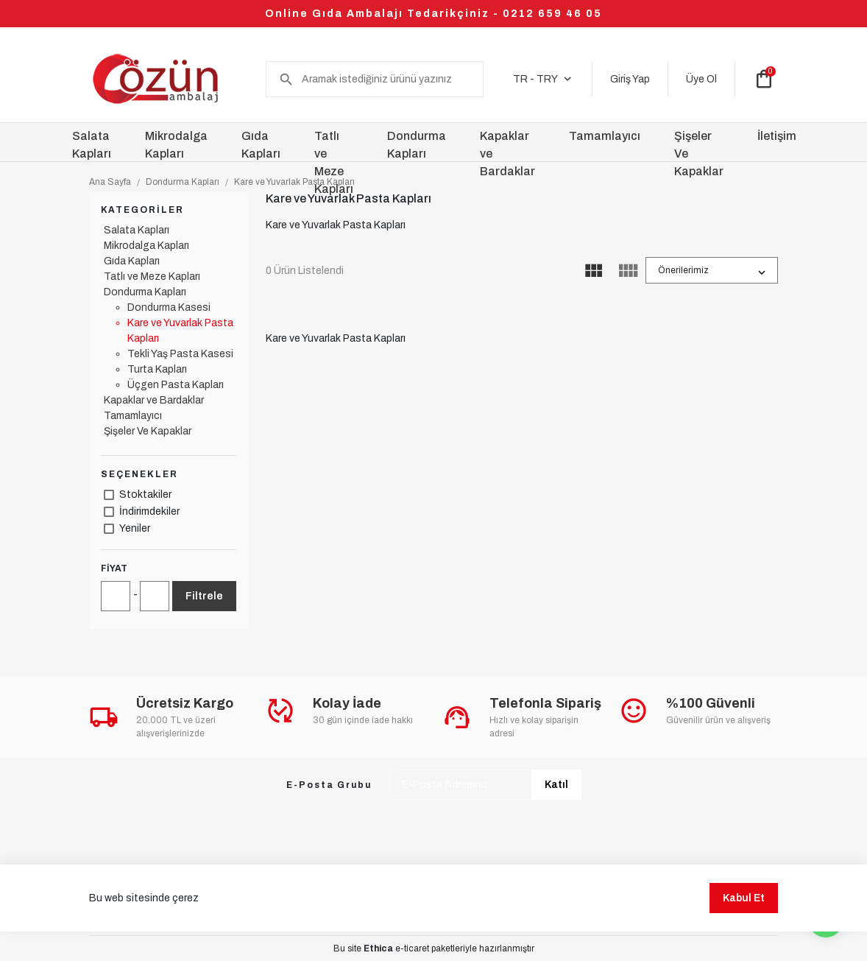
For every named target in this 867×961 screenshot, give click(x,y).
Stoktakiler (145, 494)
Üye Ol (701, 79)
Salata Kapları (136, 230)
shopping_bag (764, 79)
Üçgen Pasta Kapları (175, 384)
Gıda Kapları (132, 261)
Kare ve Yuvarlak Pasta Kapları (294, 182)
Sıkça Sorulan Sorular (134, 892)
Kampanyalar (233, 892)
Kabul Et (744, 944)
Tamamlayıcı (133, 415)
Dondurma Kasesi (168, 307)
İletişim (776, 136)
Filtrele (204, 596)
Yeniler (134, 528)
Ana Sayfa (110, 182)
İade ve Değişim (509, 892)
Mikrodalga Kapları (146, 245)
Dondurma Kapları (182, 182)
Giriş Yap (630, 79)
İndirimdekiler (149, 511)
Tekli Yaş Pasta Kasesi (180, 353)
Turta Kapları (157, 369)
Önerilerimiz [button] (683, 270)
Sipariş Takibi (422, 892)
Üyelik (298, 892)
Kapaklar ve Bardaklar (154, 400)
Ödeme (353, 892)
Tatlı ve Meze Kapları (152, 276)
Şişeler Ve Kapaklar (147, 431)
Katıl (556, 784)
